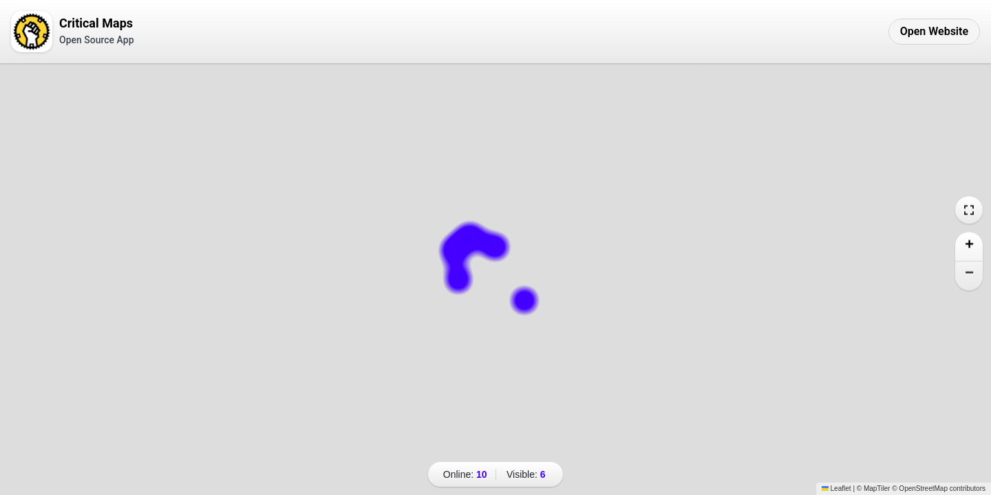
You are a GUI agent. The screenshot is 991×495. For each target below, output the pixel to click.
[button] (969, 247)
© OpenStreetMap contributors (938, 488)
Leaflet (836, 488)
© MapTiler (874, 488)
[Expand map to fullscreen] (969, 210)
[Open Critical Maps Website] (934, 32)
